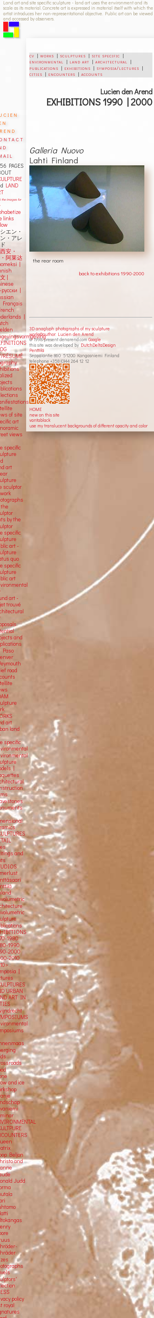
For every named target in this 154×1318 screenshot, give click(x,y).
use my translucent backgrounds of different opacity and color (88, 426)
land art (79, 61)
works (47, 55)
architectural (111, 61)
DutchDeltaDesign (98, 345)
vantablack (39, 420)
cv (31, 55)
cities (35, 74)
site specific (106, 55)
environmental (46, 61)
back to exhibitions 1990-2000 (111, 273)
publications (43, 68)
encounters (61, 74)
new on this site (44, 415)
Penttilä (36, 350)
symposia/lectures (118, 68)
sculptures (73, 55)
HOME (35, 409)
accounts (92, 74)
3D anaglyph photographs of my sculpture (69, 328)
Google (94, 339)
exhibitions (77, 68)
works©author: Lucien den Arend (61, 334)
